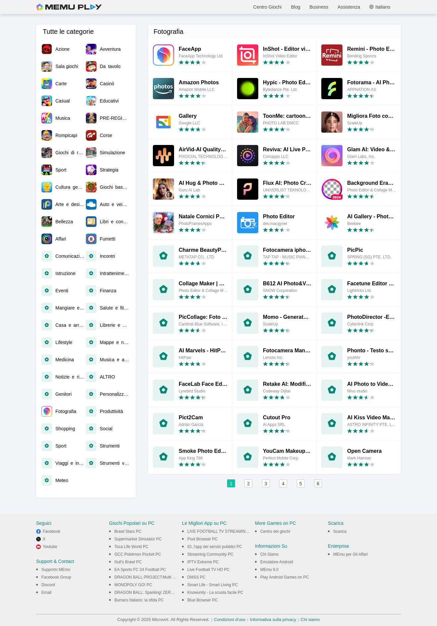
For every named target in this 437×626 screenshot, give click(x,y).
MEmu (69, 7)
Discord (48, 585)
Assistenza (349, 7)
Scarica (339, 531)
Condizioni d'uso (229, 619)
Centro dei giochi (275, 531)
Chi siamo (310, 619)
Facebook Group (56, 577)
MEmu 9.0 (269, 569)
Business (318, 7)
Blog (295, 7)
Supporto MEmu (55, 569)
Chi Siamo (269, 554)
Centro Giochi (267, 7)
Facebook (51, 531)
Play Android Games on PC (284, 577)
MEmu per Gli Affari (350, 554)
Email (46, 592)
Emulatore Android (276, 562)
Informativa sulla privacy (273, 619)
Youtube (50, 546)
